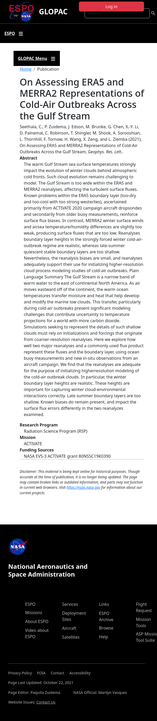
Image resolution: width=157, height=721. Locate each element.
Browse (106, 628)
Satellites (70, 637)
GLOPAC (53, 11)
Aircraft (69, 628)
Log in (111, 6)
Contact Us (45, 702)
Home (26, 69)
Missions (33, 612)
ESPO (30, 604)
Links (104, 604)
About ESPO (36, 621)
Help (103, 637)
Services (70, 604)
